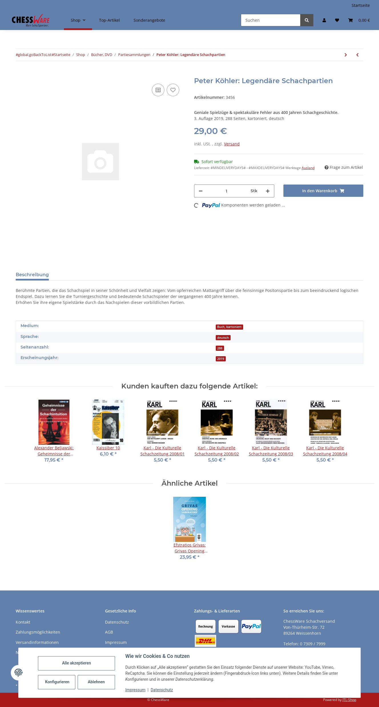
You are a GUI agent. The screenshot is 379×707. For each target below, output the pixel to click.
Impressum (135, 690)
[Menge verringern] (200, 191)
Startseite (361, 5)
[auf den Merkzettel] (173, 90)
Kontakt (23, 622)
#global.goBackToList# (35, 54)
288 (219, 348)
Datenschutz (162, 690)
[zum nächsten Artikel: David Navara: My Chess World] (346, 55)
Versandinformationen (37, 642)
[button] (324, 20)
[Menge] (227, 191)
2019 (220, 359)
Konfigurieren (57, 682)
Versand (232, 144)
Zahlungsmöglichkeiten (38, 632)
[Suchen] (271, 20)
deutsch (223, 338)
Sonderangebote (149, 20)
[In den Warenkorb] (20, 74)
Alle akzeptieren (76, 663)
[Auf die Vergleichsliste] (158, 90)
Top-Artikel (109, 20)
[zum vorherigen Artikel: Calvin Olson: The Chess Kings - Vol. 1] (357, 55)
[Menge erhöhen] (267, 191)
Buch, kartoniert (229, 327)
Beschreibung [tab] (32, 274)
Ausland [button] (308, 167)
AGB (109, 632)
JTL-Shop (349, 699)
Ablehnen (96, 682)
